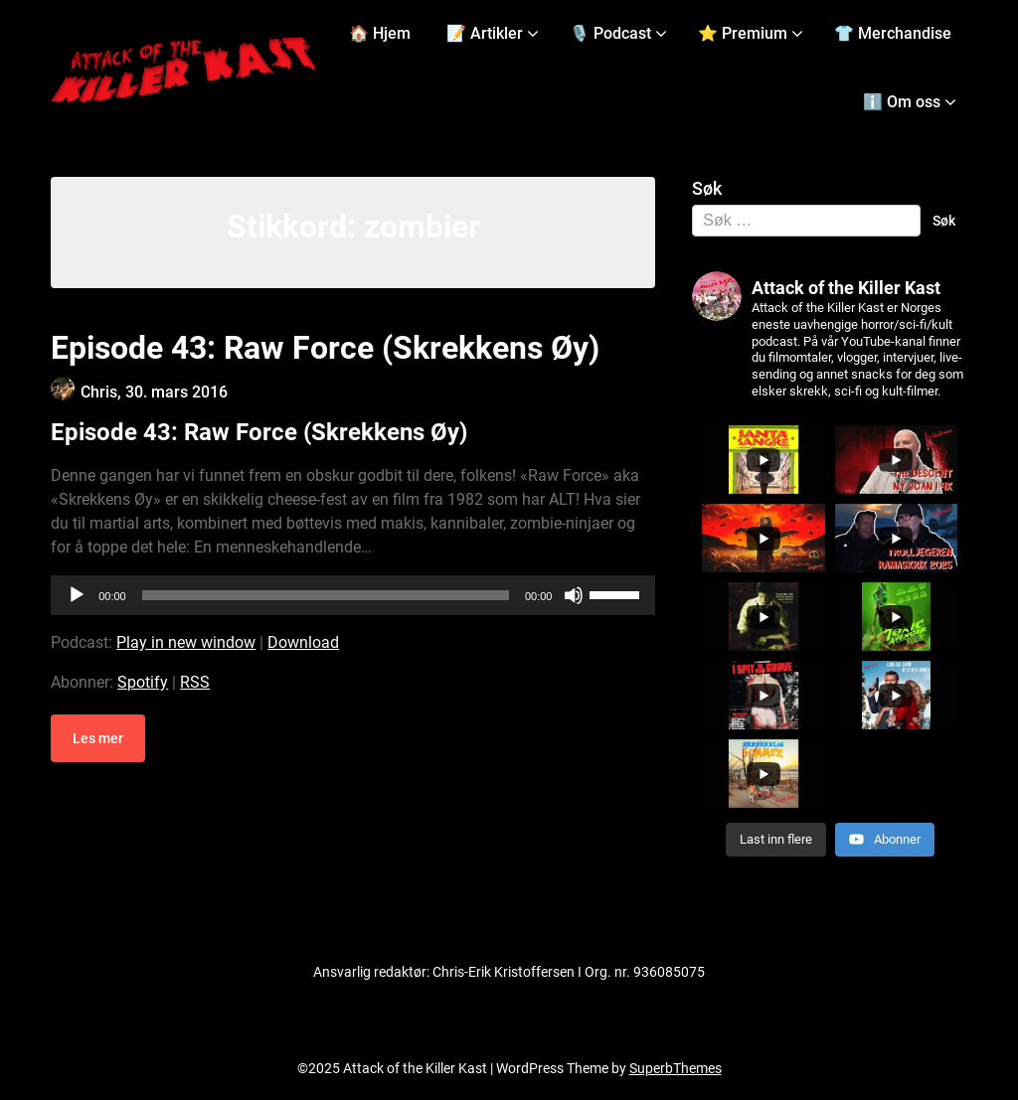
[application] (353, 595)
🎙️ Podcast (610, 33)
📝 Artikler (484, 33)
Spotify (142, 682)
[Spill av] (76, 595)
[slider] (325, 595)
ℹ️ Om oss (901, 101)
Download (303, 642)
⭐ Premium (742, 33)
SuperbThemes (675, 1068)
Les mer (98, 738)
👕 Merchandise (892, 33)
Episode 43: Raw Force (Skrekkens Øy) (325, 348)
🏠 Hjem (380, 33)
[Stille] (574, 595)
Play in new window (185, 642)
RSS (195, 682)
